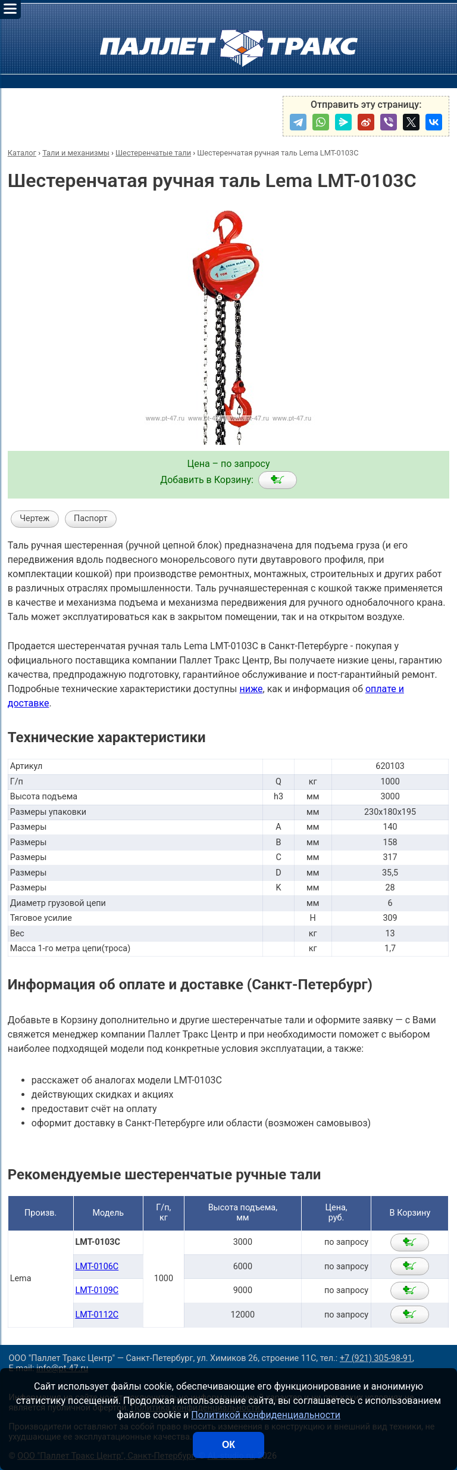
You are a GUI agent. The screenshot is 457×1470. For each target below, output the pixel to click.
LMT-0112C (96, 1315)
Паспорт (91, 518)
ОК (228, 1445)
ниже (250, 688)
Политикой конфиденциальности (265, 1415)
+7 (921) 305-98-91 (376, 1358)
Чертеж (34, 518)
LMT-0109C (96, 1290)
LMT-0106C (96, 1267)
